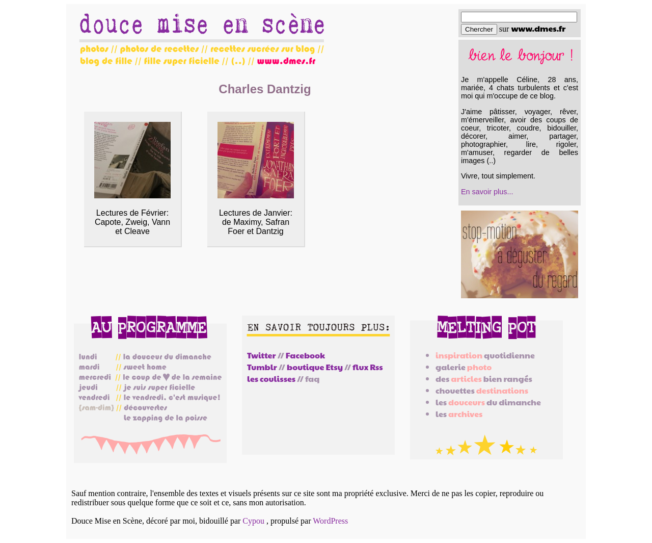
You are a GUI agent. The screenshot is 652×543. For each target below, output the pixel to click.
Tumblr (262, 367)
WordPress (330, 520)
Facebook (305, 355)
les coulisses (271, 378)
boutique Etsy (315, 367)
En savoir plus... (487, 192)
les (459, 414)
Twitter (261, 355)
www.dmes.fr (538, 28)
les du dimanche (488, 402)
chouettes (482, 390)
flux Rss (367, 367)
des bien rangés (484, 378)
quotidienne (485, 355)
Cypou (253, 520)
